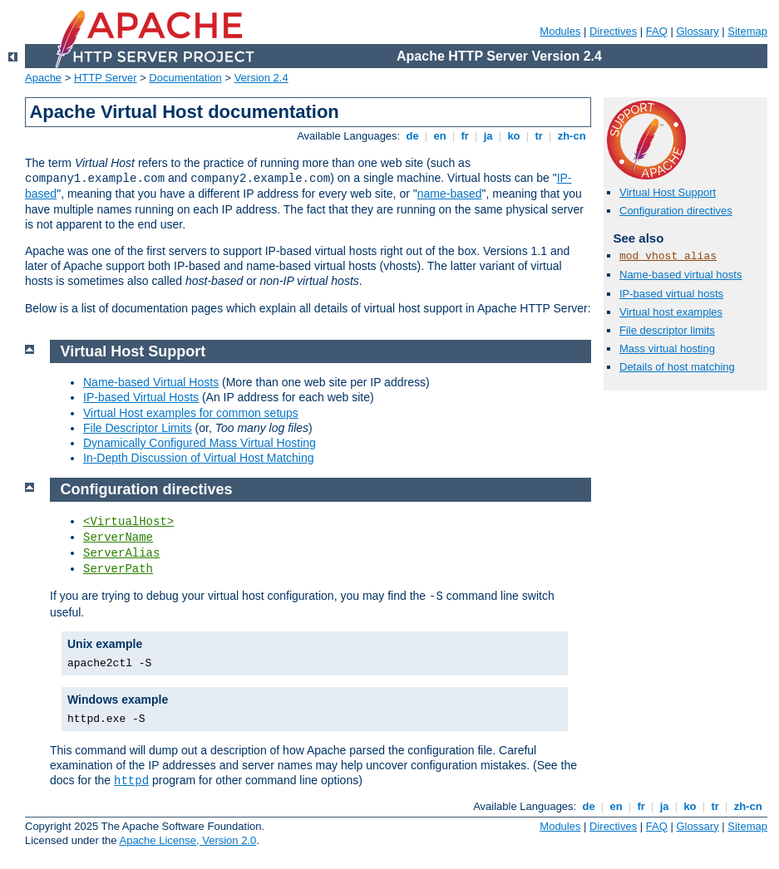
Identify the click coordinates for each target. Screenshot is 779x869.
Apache (43, 77)
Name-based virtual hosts (680, 274)
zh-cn (572, 136)
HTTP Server (105, 77)
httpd (131, 781)
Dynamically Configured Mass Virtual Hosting (199, 442)
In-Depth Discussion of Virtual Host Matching (198, 457)
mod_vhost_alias (668, 256)
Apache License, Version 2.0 (187, 840)
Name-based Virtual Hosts (151, 382)
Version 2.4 (261, 77)
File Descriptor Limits (137, 427)
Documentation (185, 77)
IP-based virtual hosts (671, 293)
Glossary (697, 31)
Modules (560, 31)
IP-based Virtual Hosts (141, 397)
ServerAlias (121, 553)
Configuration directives (675, 210)
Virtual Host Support (667, 192)
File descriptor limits (667, 330)
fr (465, 136)
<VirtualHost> (128, 521)
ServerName (118, 537)
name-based (449, 193)
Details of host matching (677, 367)
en (440, 136)
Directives (613, 31)
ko (514, 136)
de (412, 136)
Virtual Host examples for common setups (190, 413)
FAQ (657, 31)
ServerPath (118, 569)
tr (539, 136)
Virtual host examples (670, 312)
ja (488, 136)
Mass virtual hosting (667, 348)
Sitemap (747, 31)
